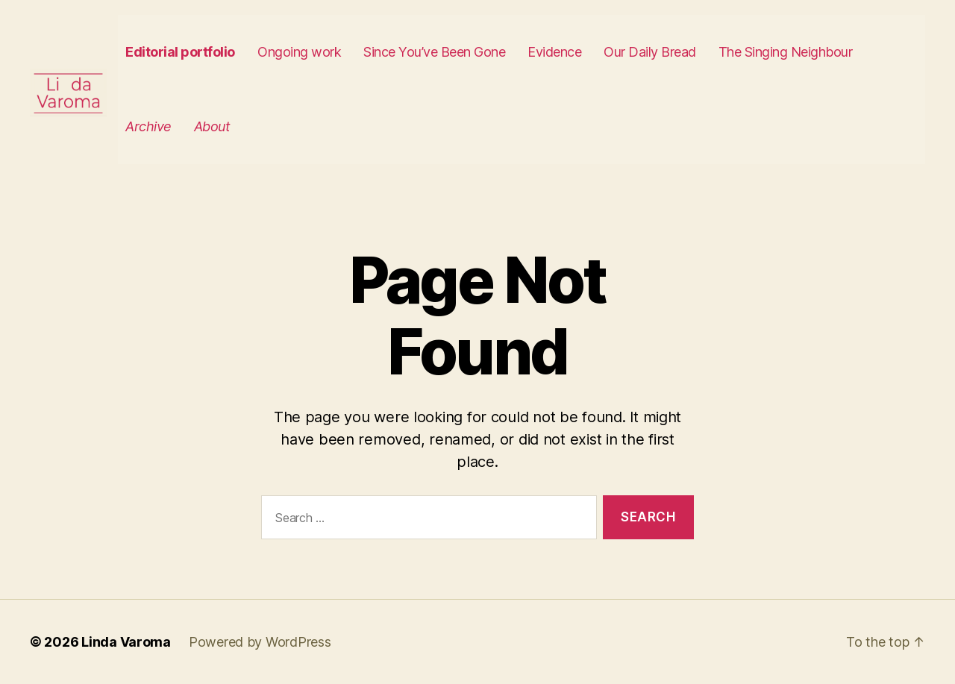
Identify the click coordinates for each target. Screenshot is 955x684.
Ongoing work (327, 52)
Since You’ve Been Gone (462, 52)
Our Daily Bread (678, 52)
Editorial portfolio (209, 52)
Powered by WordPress (260, 642)
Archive (177, 126)
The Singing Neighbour (814, 52)
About (240, 126)
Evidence (583, 52)
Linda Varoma (126, 642)
